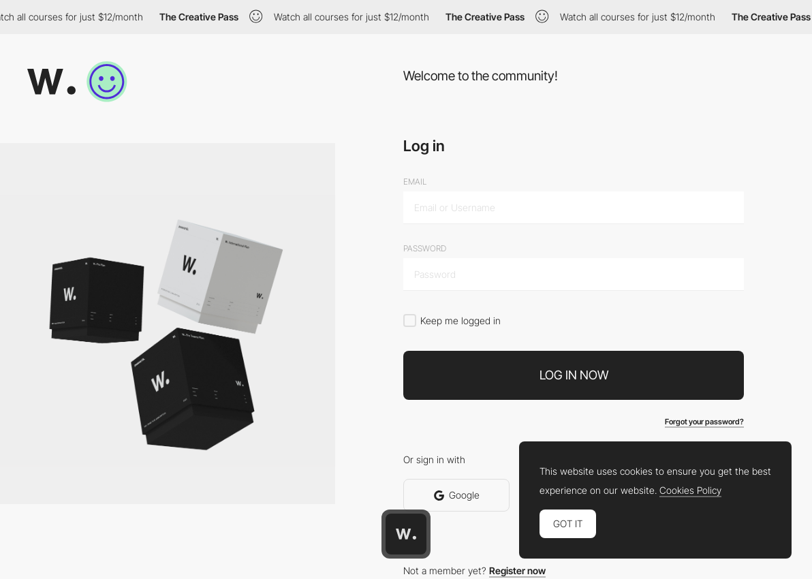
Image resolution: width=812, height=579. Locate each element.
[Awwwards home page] (406, 534)
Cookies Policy (690, 490)
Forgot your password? (704, 422)
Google (457, 495)
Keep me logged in (460, 320)
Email (414, 182)
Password (424, 249)
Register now (517, 570)
